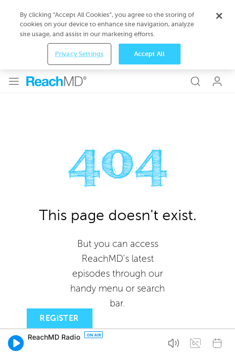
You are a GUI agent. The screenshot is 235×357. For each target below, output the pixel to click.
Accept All (149, 342)
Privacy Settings (79, 342)
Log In (217, 12)
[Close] (219, 304)
